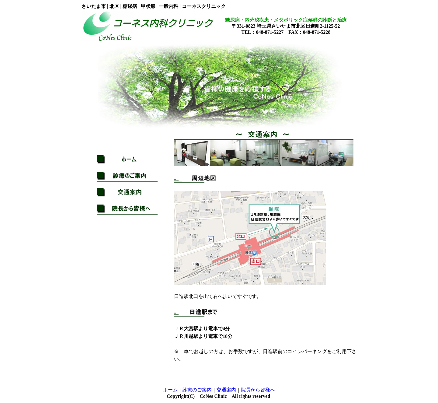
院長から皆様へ (258, 389)
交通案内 (226, 389)
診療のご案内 (197, 389)
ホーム (170, 389)
